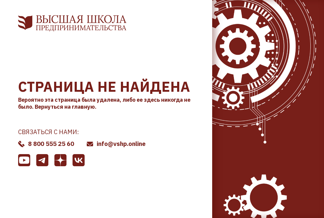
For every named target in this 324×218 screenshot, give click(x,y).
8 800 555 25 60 (51, 144)
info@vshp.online (121, 144)
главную (83, 106)
